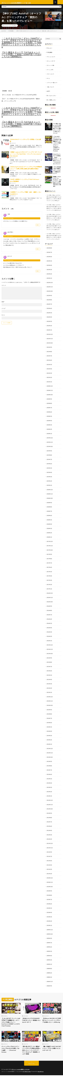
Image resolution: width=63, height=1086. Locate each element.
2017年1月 (49, 594)
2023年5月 (49, 269)
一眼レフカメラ (51, 88)
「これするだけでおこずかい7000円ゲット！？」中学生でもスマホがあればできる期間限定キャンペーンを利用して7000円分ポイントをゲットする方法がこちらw (22, 44)
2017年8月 (49, 564)
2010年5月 (49, 909)
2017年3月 (49, 585)
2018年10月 (50, 504)
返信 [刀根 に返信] (37, 226)
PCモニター (50, 49)
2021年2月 (49, 384)
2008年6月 (49, 973)
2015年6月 (49, 675)
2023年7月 (49, 261)
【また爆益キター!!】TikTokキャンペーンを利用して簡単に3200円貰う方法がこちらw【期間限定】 (21, 56)
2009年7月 (49, 944)
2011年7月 (49, 858)
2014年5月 (49, 730)
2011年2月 (49, 875)
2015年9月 (49, 662)
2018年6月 (49, 521)
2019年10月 (50, 453)
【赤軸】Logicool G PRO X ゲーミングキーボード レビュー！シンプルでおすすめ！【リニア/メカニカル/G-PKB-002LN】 (26, 155)
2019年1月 (49, 491)
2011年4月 (49, 867)
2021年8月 (49, 359)
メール (4, 310)
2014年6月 (49, 726)
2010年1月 (49, 926)
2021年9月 (49, 355)
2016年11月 (50, 602)
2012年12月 (50, 803)
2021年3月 (49, 380)
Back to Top (31, 1072)
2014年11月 (50, 705)
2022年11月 (50, 295)
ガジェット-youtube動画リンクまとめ (21, 1077)
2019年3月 (49, 483)
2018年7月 (49, 517)
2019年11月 (50, 448)
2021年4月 (49, 376)
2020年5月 (49, 423)
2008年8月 (49, 969)
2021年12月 (50, 342)
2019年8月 (49, 461)
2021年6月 (49, 367)
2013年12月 (50, 751)
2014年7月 (49, 722)
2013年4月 (49, 786)
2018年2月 (49, 538)
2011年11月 (50, 850)
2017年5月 (49, 576)
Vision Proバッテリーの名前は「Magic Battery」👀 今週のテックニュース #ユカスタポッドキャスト (57, 159)
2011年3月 (49, 871)
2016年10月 (50, 606)
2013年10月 (50, 760)
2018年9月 (49, 508)
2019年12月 (50, 444)
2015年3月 (49, 687)
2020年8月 (49, 410)
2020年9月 (49, 406)
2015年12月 (50, 649)
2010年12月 (50, 880)
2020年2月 (49, 436)
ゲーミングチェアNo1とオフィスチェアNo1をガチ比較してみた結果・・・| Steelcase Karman (11, 1054)
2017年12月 (50, 547)
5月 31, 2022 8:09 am (8, 262)
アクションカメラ (51, 58)
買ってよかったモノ (52, 96)
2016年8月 (49, 615)
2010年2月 (49, 922)
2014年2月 (49, 743)
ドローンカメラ (51, 75)
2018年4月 (49, 530)
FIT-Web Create (27, 1080)
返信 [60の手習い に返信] (37, 250)
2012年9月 (49, 816)
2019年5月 (49, 474)
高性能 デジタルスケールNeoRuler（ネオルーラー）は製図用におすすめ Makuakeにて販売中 (57, 182)
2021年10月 (50, 350)
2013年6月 (49, 777)
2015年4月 (49, 683)
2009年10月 (50, 935)
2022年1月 (49, 337)
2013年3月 (49, 790)
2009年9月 (49, 939)
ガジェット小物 (51, 66)
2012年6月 (49, 828)
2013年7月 (49, 773)
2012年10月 (50, 811)
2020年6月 (49, 419)
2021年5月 (49, 372)
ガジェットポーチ (51, 62)
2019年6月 (49, 470)
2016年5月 (49, 628)
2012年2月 (49, 841)
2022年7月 (49, 312)
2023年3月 (49, 278)
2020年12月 (50, 393)
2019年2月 (49, 487)
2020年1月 (49, 440)
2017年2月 (49, 589)
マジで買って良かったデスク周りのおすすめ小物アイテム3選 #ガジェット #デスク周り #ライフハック (57, 129)
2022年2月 (49, 333)
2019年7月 (49, 465)
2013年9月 (49, 764)
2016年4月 (49, 632)
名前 (3, 303)
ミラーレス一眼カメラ (52, 83)
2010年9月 (49, 892)
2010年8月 (49, 897)
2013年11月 (50, 756)
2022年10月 (50, 299)
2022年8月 (49, 308)
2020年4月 (49, 427)
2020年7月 (49, 414)
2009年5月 (49, 952)
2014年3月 (49, 739)
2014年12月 (50, 700)
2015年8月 (49, 666)
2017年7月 (49, 568)
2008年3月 (49, 978)
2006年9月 (49, 986)
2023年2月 (49, 282)
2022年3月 (49, 329)
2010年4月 (49, 914)
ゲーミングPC (50, 71)
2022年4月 (49, 325)
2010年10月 (50, 888)
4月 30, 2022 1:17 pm (8, 220)
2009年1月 (49, 965)
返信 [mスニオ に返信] (37, 272)
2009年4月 (49, 956)
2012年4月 (49, 833)
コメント (4, 286)
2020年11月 (50, 397)
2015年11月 (50, 653)
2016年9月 (49, 611)
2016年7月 (49, 619)
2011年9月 (49, 854)
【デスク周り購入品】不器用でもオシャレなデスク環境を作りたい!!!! (57, 171)
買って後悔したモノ (52, 101)
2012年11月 (50, 807)
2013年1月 (49, 798)
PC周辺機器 (13, 27)
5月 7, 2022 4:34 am (8, 238)
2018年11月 (50, 500)
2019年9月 (49, 457)
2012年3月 (49, 837)
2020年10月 (50, 401)
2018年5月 (49, 525)
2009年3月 (49, 961)
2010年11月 (50, 884)
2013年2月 (49, 794)
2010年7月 (49, 901)
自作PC (48, 92)
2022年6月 (49, 316)
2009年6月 (49, 948)
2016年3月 (49, 636)
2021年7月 (49, 363)
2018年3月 (49, 534)
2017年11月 (50, 551)
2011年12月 (50, 845)
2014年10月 (50, 709)
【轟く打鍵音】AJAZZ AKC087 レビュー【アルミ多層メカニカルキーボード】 (51, 1054)
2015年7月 (49, 670)
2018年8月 (49, 512)
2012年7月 (49, 824)
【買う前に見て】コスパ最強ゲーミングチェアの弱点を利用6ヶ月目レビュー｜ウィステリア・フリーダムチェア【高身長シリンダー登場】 (31, 1056)
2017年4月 (49, 581)
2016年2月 (49, 641)
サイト (3, 316)
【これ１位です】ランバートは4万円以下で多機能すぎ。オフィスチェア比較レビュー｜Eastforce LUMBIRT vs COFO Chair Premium (11, 1024)
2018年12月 (50, 495)
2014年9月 (49, 713)
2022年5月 (49, 320)
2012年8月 (49, 820)
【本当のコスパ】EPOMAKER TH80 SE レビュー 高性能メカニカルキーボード (31, 1022)
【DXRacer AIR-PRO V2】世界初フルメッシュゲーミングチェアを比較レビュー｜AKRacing (51, 1022)
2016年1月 (49, 645)
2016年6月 (49, 623)
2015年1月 (49, 696)
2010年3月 (49, 918)
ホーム (48, 79)
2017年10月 (50, 555)
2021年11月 (50, 346)
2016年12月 (50, 598)
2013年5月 (49, 781)
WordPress (5, 1082)
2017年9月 (49, 559)
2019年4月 (49, 478)
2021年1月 (49, 389)
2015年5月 (49, 679)
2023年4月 (49, 273)
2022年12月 (50, 290)
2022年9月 (49, 303)
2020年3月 (49, 431)
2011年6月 (49, 862)
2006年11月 (50, 982)
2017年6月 (49, 572)
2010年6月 (49, 905)
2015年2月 (49, 692)
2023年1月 (49, 286)
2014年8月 (49, 717)
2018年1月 (49, 542)
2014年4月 (49, 734)
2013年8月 (49, 769)
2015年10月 (50, 658)
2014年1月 (49, 747)
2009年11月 (50, 931)
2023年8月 (49, 256)
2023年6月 (49, 265)
